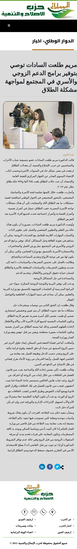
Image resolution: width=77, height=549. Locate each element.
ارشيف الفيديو (25, 519)
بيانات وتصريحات (24, 526)
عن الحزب (66, 519)
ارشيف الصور (64, 532)
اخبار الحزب (65, 526)
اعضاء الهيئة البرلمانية (21, 532)
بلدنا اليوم (68, 154)
